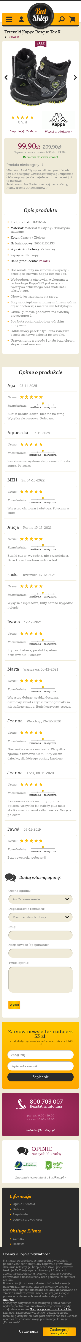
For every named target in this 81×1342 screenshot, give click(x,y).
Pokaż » (44, 261)
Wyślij (14, 1004)
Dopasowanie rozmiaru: (26, 908)
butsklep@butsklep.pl (40, 1130)
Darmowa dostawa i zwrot (40, 157)
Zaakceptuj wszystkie (59, 1331)
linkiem (8, 1299)
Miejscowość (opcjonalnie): (28, 944)
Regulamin (20, 1214)
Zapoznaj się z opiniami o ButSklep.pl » (40, 1177)
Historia (18, 1209)
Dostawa (18, 1243)
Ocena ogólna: (19, 890)
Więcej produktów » (58, 131)
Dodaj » (31, 131)
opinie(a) (16, 131)
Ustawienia (27, 1332)
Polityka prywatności (27, 1219)
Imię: (12, 926)
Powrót (11, 36)
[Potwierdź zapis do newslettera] (40, 1077)
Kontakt (18, 1238)
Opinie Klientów (24, 1204)
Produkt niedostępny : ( (24, 165)
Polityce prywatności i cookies (50, 1309)
